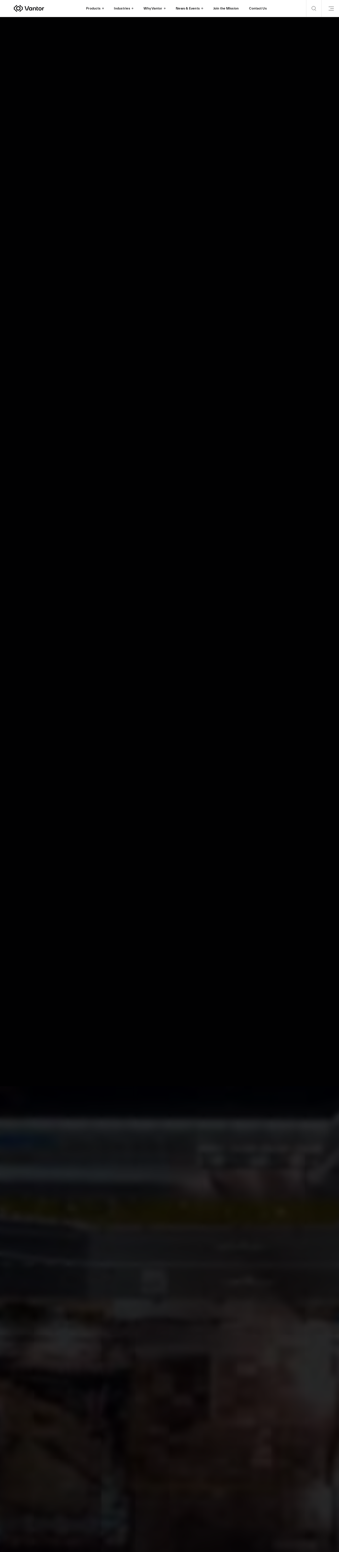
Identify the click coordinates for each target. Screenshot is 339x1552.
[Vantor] (47, 8)
